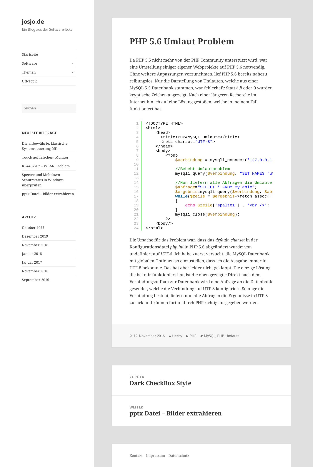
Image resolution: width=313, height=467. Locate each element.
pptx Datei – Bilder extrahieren (48, 193)
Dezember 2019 (35, 236)
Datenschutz (178, 455)
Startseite (30, 54)
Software (29, 63)
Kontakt (136, 455)
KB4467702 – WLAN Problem (46, 166)
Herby (177, 335)
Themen (29, 72)
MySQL (209, 335)
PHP (193, 335)
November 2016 (35, 271)
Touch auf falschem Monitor (45, 157)
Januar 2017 (32, 262)
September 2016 (35, 279)
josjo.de (33, 21)
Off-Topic (29, 81)
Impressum (155, 455)
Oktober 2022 (33, 227)
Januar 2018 (32, 253)
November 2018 (35, 245)
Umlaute (232, 335)
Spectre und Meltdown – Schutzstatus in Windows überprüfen (42, 179)
